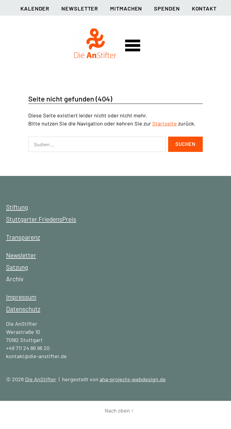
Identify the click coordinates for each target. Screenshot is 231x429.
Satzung (17, 267)
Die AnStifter (40, 379)
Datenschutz (23, 309)
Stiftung (17, 207)
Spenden (167, 8)
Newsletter (79, 8)
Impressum (21, 297)
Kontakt (204, 8)
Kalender (34, 8)
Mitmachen (126, 8)
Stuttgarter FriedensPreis (41, 219)
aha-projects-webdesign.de (133, 379)
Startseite (164, 123)
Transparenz (23, 237)
